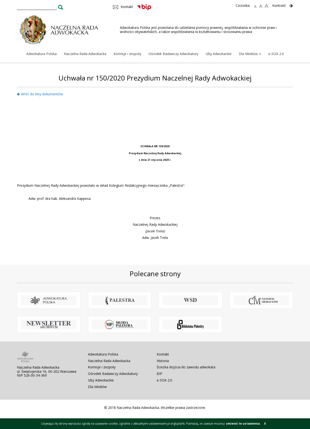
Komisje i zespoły (127, 53)
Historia (163, 360)
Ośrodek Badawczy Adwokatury (173, 53)
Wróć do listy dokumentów (40, 94)
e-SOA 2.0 (276, 53)
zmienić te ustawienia (243, 423)
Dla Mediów (250, 53)
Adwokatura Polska (41, 53)
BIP (159, 373)
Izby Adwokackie (219, 53)
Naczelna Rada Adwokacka (85, 53)
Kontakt (163, 354)
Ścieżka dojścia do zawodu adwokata (186, 367)
